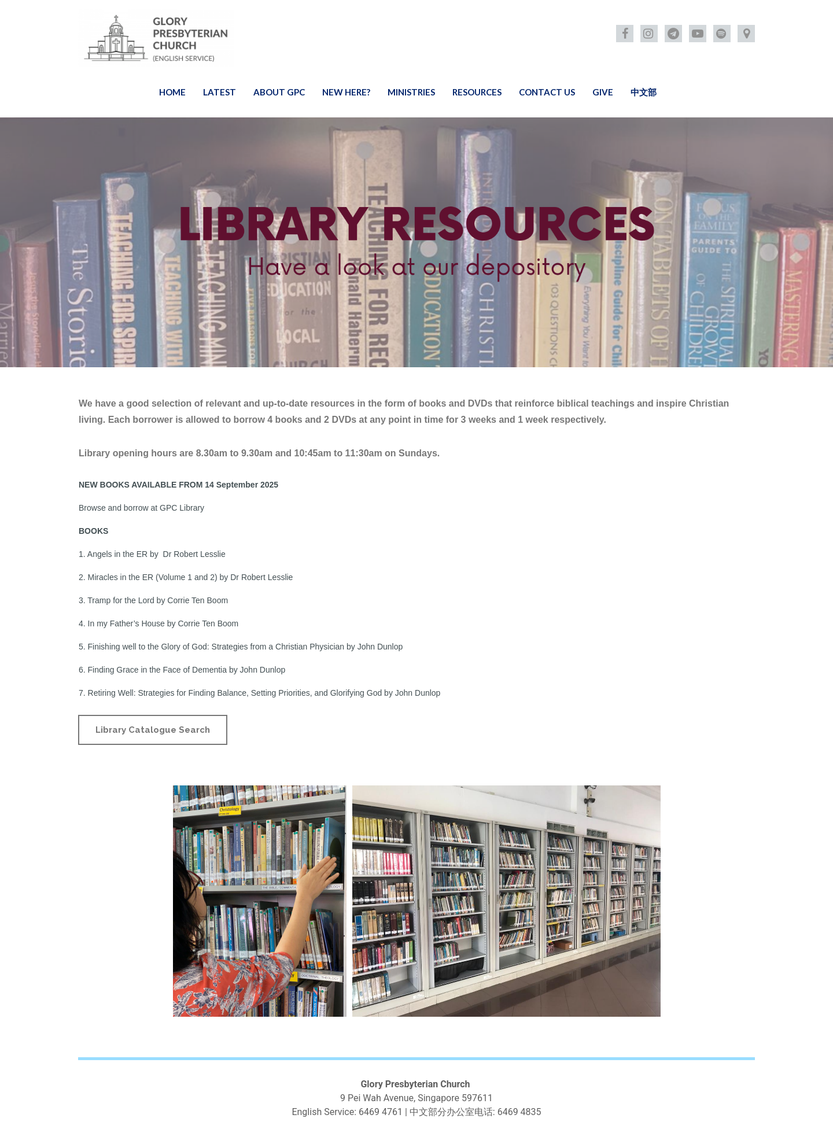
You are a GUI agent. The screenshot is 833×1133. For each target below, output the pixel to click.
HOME (172, 92)
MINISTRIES (411, 92)
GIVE (602, 92)
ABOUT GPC (279, 92)
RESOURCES (477, 92)
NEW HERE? (346, 92)
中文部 (644, 92)
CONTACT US (547, 92)
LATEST (219, 92)
